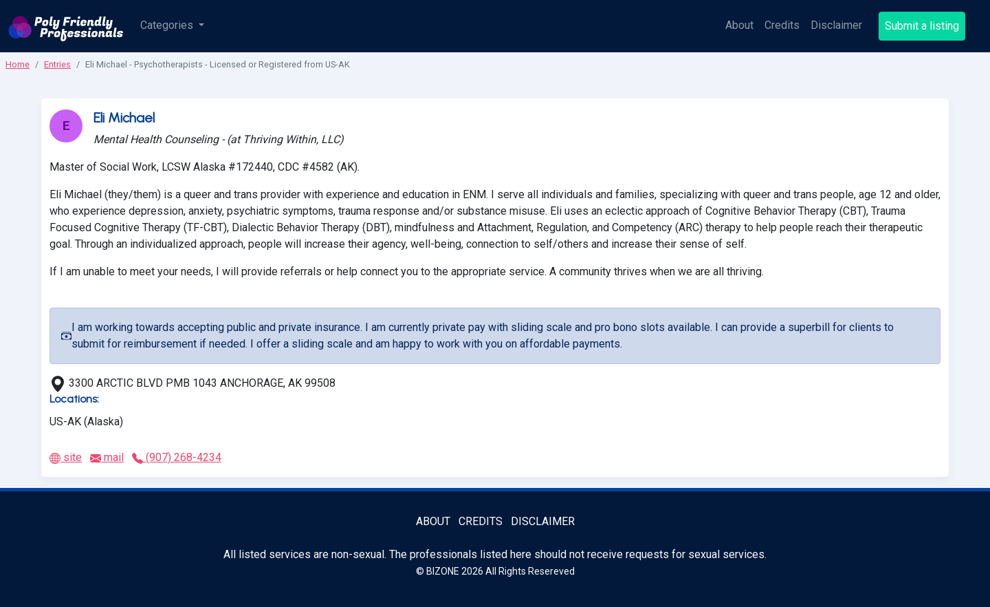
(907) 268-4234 (176, 457)
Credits (782, 25)
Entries (57, 64)
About (739, 25)
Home (18, 64)
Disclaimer (836, 25)
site (66, 457)
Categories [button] (168, 25)
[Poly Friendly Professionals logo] (66, 26)
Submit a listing (922, 25)
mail (107, 457)
